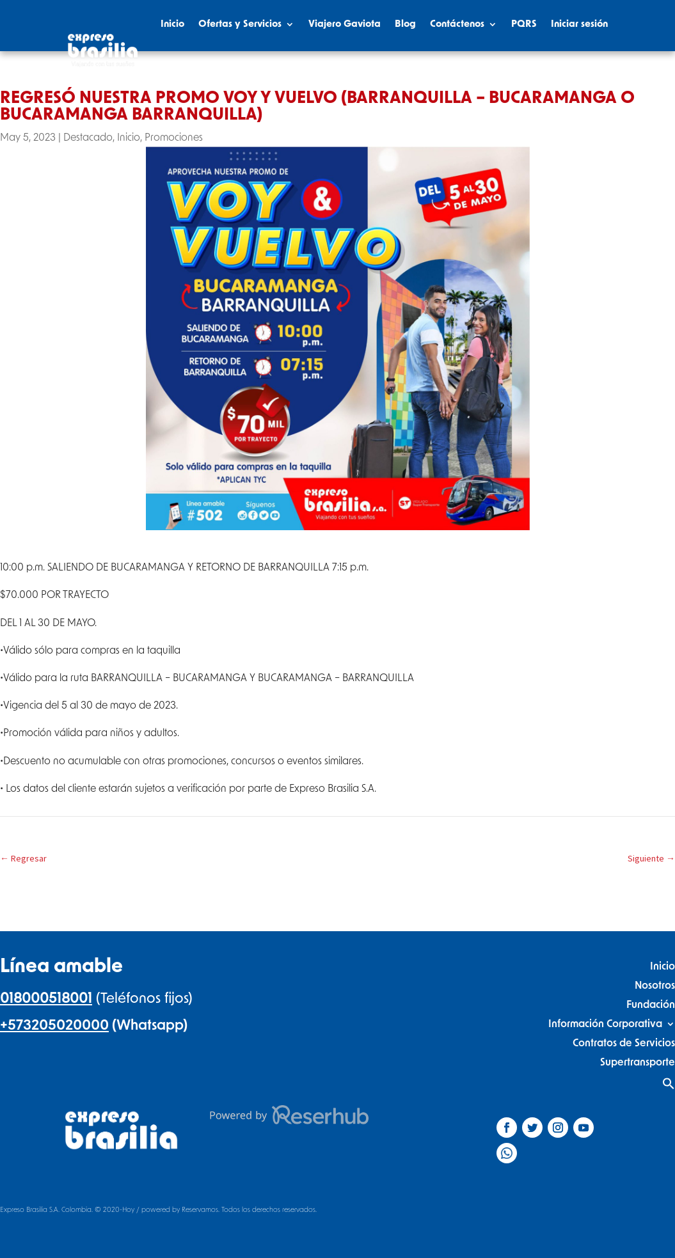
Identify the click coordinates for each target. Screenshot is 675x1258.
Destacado (88, 137)
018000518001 (46, 998)
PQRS (524, 24)
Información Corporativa (605, 1023)
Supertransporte (637, 1062)
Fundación (650, 1004)
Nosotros (655, 985)
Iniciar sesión (579, 24)
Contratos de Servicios (624, 1043)
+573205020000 (54, 1025)
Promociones (174, 137)
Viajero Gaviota (344, 24)
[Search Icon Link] (601, 75)
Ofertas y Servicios (240, 24)
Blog (405, 24)
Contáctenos (457, 24)
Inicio (172, 24)
